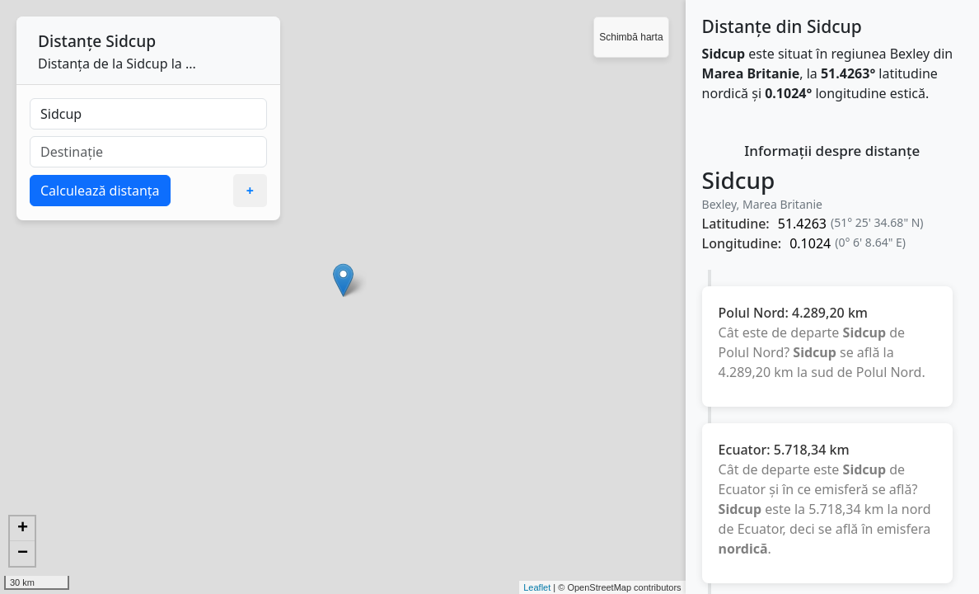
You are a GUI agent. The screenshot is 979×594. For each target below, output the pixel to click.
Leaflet (536, 587)
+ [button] (22, 528)
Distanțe (69, 41)
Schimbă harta (631, 37)
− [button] (22, 553)
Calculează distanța (100, 191)
